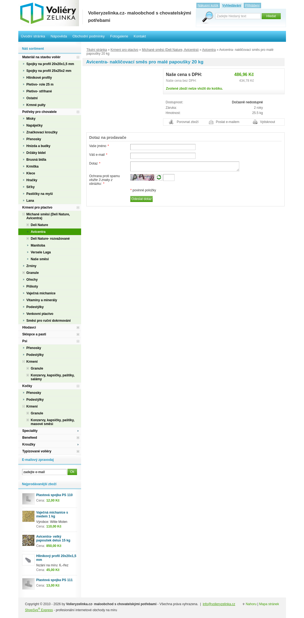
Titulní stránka (97, 50)
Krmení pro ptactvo (124, 50)
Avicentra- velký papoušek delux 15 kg (53, 538)
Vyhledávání (231, 5)
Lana (30, 201)
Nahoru (251, 604)
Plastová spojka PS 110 (54, 495)
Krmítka (32, 166)
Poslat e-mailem (227, 122)
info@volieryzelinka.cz (219, 604)
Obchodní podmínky (88, 36)
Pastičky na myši (39, 194)
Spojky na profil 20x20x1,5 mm (50, 64)
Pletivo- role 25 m (40, 84)
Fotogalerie (119, 36)
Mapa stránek (269, 604)
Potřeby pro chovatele (39, 112)
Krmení (32, 362)
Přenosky (33, 139)
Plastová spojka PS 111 (54, 580)
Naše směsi (40, 259)
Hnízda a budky (38, 146)
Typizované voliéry (36, 451)
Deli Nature (39, 225)
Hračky (31, 180)
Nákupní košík (208, 5)
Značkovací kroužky (42, 132)
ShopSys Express (39, 610)
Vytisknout (267, 122)
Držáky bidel (36, 153)
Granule (32, 273)
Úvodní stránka (33, 36)
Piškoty (32, 286)
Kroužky (28, 444)
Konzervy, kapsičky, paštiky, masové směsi (53, 422)
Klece (30, 173)
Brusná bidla (36, 160)
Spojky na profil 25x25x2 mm (49, 71)
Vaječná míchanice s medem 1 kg (52, 514)
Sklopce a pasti (34, 334)
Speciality (30, 431)
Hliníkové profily (39, 78)
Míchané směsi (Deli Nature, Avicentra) (170, 50)
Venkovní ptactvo (40, 314)
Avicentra (209, 50)
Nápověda (59, 36)
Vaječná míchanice (41, 293)
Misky (31, 119)
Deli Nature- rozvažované (50, 239)
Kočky (27, 386)
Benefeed (29, 438)
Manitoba (38, 245)
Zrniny (31, 266)
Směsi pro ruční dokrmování (48, 321)
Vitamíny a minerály (41, 300)
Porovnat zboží (188, 122)
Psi (24, 341)
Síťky (30, 187)
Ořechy (32, 280)
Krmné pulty (36, 105)
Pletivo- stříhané (39, 91)
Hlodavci (29, 327)
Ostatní (32, 98)
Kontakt (140, 36)
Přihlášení (252, 5)
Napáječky (34, 125)
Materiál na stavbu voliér (41, 57)
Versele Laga (41, 252)
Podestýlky (35, 307)
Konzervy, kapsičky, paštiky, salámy (53, 377)
